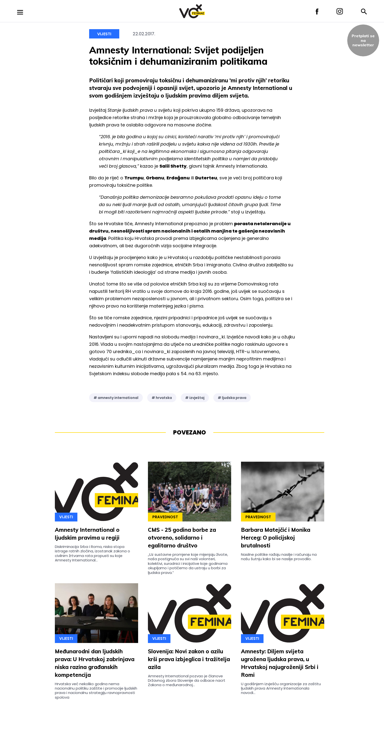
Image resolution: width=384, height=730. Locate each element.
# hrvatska (162, 397)
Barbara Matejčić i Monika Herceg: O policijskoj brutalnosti (275, 537)
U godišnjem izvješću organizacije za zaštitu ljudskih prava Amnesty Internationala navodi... (281, 688)
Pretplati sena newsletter (363, 40)
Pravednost (165, 517)
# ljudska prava (232, 397)
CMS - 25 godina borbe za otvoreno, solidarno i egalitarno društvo (182, 537)
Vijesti (104, 34)
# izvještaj (194, 397)
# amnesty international (116, 397)
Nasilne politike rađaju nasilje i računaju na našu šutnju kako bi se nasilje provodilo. (279, 556)
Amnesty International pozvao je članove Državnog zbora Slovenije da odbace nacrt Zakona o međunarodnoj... (186, 680)
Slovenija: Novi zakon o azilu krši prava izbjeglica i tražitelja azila (189, 659)
